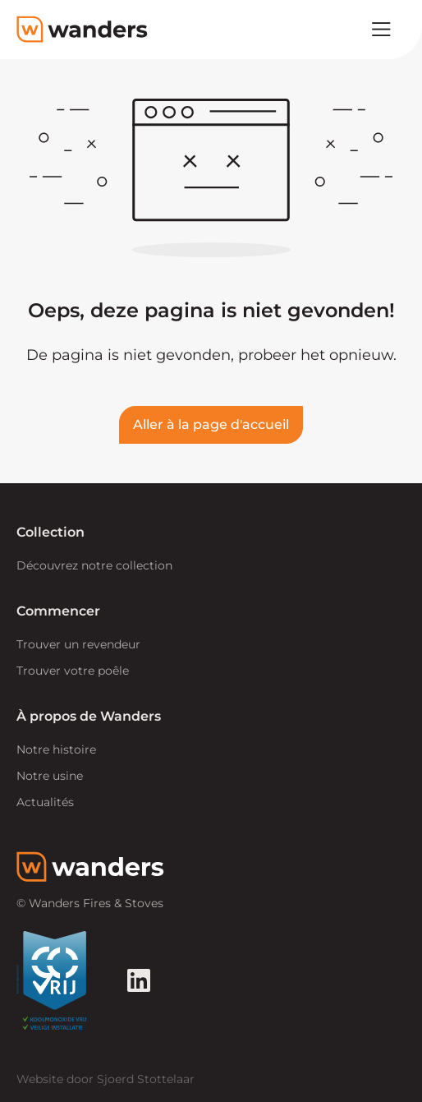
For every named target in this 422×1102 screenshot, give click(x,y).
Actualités (45, 802)
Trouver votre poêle (72, 670)
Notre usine (49, 775)
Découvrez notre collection (94, 565)
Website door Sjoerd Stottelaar (105, 1079)
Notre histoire (56, 749)
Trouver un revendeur (78, 644)
